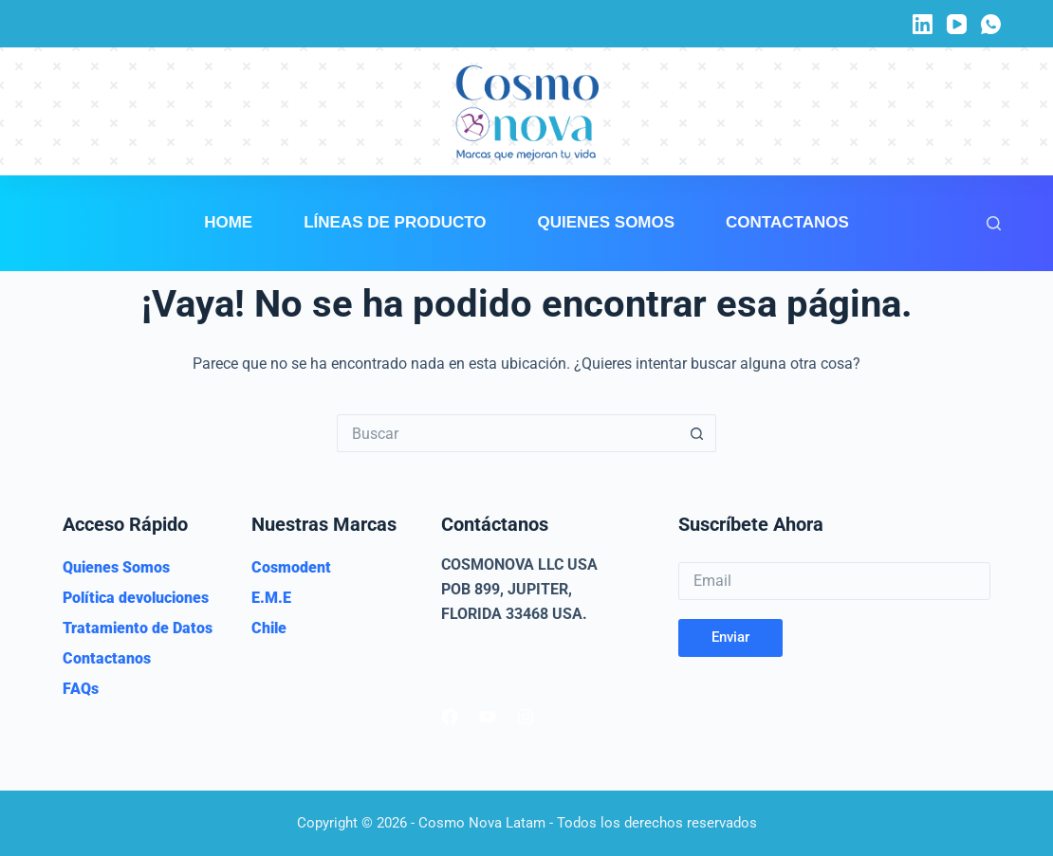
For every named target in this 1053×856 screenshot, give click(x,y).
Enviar (730, 637)
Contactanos (787, 222)
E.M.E (271, 598)
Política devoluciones (136, 598)
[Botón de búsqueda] (697, 433)
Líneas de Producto (395, 222)
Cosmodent (291, 567)
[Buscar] (994, 223)
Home (228, 222)
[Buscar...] (507, 433)
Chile (268, 628)
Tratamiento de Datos (137, 628)
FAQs (81, 689)
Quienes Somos (606, 222)
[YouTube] (957, 24)
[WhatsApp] (991, 24)
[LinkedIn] (923, 24)
